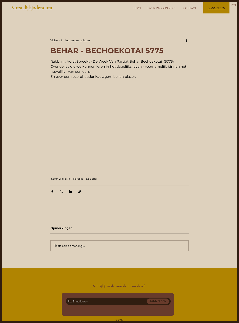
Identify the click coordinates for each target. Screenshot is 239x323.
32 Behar (91, 178)
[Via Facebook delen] (52, 191)
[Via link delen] (79, 191)
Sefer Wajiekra (60, 178)
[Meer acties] (186, 40)
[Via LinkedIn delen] (70, 191)
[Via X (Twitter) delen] (61, 191)
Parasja (78, 178)
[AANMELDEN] (158, 301)
